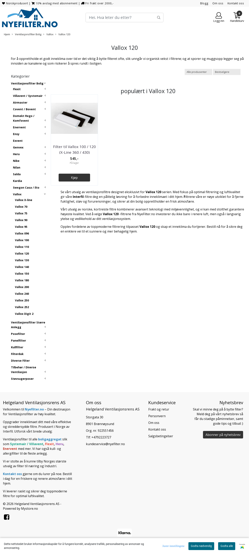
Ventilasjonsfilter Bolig (26, 34)
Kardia (17, 181)
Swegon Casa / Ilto (26, 187)
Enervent (19, 127)
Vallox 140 (22, 267)
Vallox (48, 34)
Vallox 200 (22, 287)
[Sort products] (227, 72)
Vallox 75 (21, 213)
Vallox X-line (23, 200)
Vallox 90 (21, 220)
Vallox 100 (22, 240)
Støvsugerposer (22, 379)
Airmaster (20, 102)
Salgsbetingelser (160, 436)
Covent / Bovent (24, 109)
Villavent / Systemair (27, 96)
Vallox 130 (22, 260)
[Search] (124, 17)
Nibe (16, 161)
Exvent (18, 141)
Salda (17, 174)
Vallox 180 (22, 280)
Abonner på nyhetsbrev (223, 435)
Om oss (217, 3)
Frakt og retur (158, 409)
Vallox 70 (21, 206)
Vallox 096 (22, 233)
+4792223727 (101, 437)
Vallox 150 (22, 273)
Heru (16, 154)
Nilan (16, 167)
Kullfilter (17, 347)
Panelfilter (18, 340)
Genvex (18, 147)
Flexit (17, 89)
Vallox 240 (22, 294)
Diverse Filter (20, 360)
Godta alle (226, 546)
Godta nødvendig (201, 546)
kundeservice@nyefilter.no (105, 444)
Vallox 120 (62, 34)
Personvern (157, 416)
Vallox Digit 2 (24, 314)
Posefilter (18, 334)
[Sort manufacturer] (198, 72)
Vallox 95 (21, 227)
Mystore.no (29, 508)
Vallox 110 (22, 247)
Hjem (7, 34)
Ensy (16, 134)
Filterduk (17, 354)
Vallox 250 (22, 300)
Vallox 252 (22, 307)
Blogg (204, 3)
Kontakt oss (236, 3)
